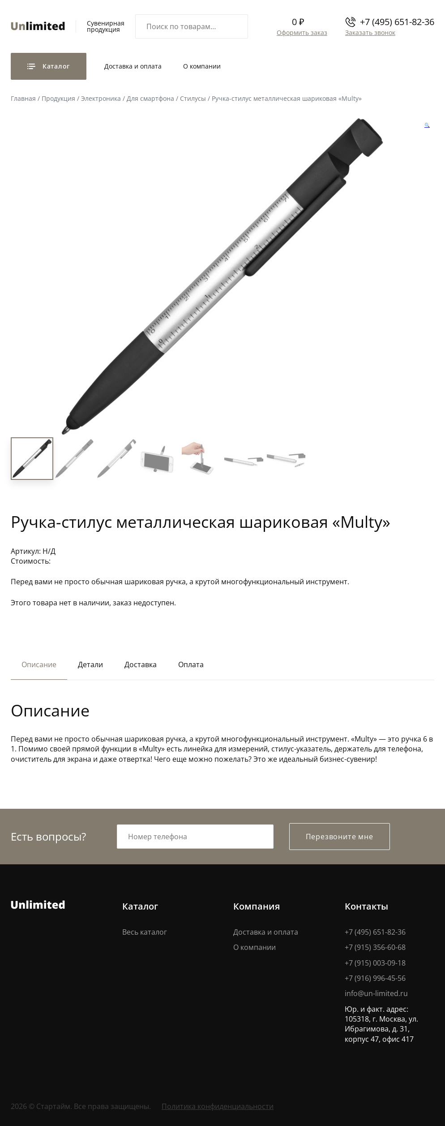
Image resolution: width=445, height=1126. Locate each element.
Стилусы (193, 98)
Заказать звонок (370, 32)
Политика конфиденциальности (218, 1107)
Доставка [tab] (140, 665)
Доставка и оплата (133, 66)
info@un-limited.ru (376, 994)
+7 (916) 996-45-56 (375, 978)
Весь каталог (144, 932)
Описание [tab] (38, 665)
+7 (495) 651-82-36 (397, 22)
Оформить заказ (301, 32)
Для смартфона (150, 98)
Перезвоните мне (339, 836)
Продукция (58, 98)
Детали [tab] (90, 665)
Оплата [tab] (191, 665)
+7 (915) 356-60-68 (375, 947)
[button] (427, 125)
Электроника (101, 98)
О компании (202, 66)
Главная (23, 98)
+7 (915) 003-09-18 (375, 963)
